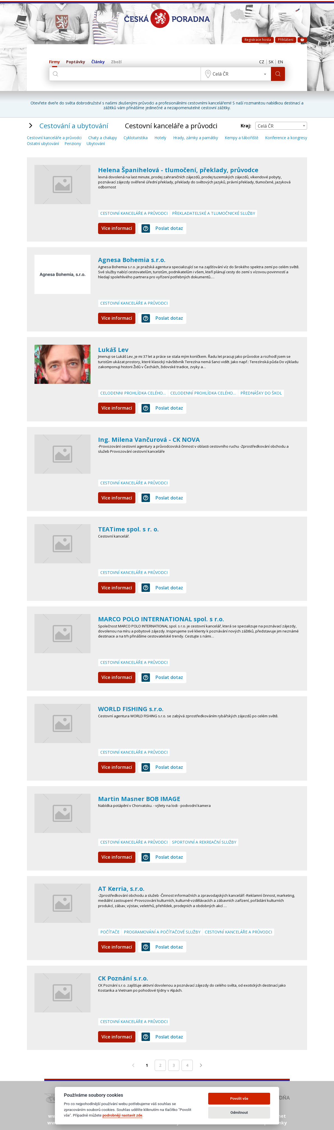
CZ (257, 62)
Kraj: (246, 126)
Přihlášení (285, 39)
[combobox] (234, 74)
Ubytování (96, 143)
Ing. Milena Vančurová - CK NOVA (153, 439)
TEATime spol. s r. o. (131, 528)
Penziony (72, 143)
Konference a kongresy (286, 138)
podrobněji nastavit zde (122, 1115)
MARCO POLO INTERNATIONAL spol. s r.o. (166, 618)
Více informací (116, 228)
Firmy (54, 62)
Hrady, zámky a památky (195, 138)
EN (279, 62)
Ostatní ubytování (43, 143)
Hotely (160, 138)
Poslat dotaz (162, 228)
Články (98, 62)
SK (268, 62)
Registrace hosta (258, 39)
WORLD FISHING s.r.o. (133, 708)
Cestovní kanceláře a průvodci (54, 138)
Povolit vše (239, 1098)
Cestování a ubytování (74, 125)
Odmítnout (239, 1112)
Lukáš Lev (114, 349)
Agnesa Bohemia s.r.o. (134, 259)
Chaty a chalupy (102, 138)
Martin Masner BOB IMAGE (142, 798)
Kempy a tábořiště (241, 138)
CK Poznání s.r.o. (125, 977)
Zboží (116, 62)
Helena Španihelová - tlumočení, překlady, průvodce (185, 169)
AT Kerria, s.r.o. (123, 888)
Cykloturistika (136, 138)
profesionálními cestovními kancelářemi (195, 103)
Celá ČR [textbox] (219, 74)
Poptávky (75, 62)
